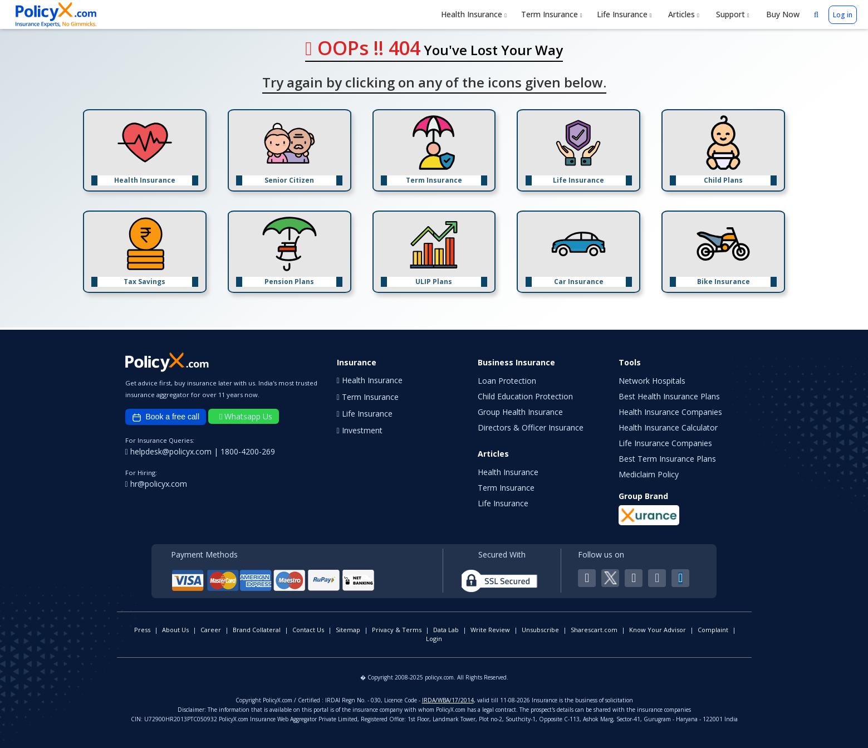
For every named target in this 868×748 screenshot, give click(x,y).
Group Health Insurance (520, 412)
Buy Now (782, 14)
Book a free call (166, 417)
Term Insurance (551, 14)
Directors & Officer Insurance (530, 427)
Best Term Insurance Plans (667, 458)
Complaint (713, 629)
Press (142, 629)
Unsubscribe (540, 629)
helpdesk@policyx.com (169, 451)
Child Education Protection (525, 396)
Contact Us (308, 629)
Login (434, 638)
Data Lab (446, 629)
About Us (175, 629)
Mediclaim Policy (649, 474)
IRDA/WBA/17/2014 (448, 700)
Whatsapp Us (245, 416)
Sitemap (348, 629)
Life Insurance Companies (665, 443)
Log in (842, 14)
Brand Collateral (257, 629)
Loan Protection (507, 380)
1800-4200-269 (247, 451)
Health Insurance (474, 14)
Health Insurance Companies (670, 412)
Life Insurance (624, 14)
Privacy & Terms (396, 629)
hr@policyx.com (156, 483)
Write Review (490, 629)
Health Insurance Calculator (668, 427)
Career (210, 629)
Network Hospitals (652, 380)
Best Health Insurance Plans (669, 396)
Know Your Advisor (657, 629)
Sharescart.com (594, 629)
